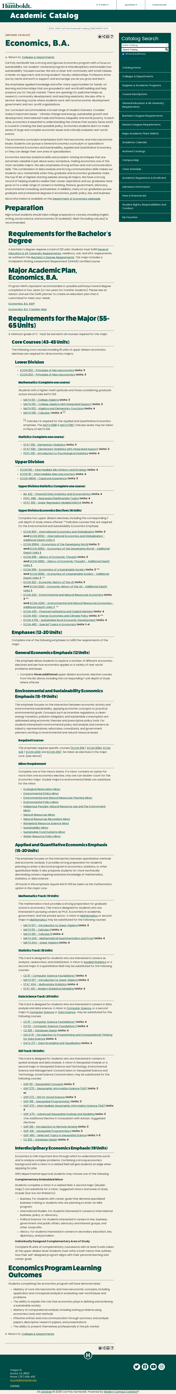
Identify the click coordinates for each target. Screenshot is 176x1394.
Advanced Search (133, 58)
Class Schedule (131, 169)
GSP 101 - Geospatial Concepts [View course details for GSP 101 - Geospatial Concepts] (43, 1084)
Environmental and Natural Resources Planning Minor (57, 798)
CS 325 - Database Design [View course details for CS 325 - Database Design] (40, 1030)
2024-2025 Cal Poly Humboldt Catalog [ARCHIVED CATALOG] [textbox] (81, 29)
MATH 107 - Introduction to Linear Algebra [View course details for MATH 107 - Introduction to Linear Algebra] (50, 925)
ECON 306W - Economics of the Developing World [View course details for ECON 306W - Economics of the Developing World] (55, 544)
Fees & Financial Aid (134, 196)
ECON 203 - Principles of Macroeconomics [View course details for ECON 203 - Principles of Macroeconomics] (47, 375)
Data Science (67, 1012)
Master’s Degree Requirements (141, 125)
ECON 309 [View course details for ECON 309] (78, 748)
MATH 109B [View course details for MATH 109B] (50, 425)
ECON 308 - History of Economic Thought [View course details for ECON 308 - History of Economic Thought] (50, 557)
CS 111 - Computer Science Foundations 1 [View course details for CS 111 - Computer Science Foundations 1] (49, 976)
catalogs (46, 1392)
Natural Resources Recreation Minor (46, 819)
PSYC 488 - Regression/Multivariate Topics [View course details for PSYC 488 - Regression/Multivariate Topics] (51, 498)
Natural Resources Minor (39, 815)
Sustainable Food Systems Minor (44, 832)
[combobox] (81, 29)
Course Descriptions (134, 94)
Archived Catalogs (133, 151)
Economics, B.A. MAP (21, 304)
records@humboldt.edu (23, 1380)
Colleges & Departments (38, 57)
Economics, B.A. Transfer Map (27, 309)
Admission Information (136, 187)
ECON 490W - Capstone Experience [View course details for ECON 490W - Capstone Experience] (43, 478)
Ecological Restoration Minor (41, 789)
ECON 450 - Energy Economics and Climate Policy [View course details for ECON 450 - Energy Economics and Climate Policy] (55, 616)
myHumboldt (159, 5)
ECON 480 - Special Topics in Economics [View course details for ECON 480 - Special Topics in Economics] (49, 624)
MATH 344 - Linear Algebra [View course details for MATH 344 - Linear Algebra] (41, 943)
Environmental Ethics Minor (41, 793)
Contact (15, 1386)
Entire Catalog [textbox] (130, 45)
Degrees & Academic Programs (141, 85)
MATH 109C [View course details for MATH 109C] (67, 425)
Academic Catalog (44, 16)
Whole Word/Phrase (135, 54)
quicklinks (131, 5)
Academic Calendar (134, 142)
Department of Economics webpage (76, 199)
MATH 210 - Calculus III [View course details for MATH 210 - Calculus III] (37, 934)
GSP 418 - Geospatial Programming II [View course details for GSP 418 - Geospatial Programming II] (47, 1131)
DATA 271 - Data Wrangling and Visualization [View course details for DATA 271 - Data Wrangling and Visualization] (52, 1043)
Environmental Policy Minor (41, 802)
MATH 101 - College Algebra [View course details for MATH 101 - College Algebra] (41, 400)
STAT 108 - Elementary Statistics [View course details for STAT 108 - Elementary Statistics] (44, 445)
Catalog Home (131, 68)
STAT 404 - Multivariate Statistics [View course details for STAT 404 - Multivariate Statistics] (45, 984)
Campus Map (130, 160)
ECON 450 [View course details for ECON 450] (53, 752)
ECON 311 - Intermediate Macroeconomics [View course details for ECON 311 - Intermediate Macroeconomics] (47, 474)
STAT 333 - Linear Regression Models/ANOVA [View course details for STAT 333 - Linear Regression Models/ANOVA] (52, 503)
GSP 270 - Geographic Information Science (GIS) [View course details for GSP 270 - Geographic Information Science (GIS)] (55, 1088)
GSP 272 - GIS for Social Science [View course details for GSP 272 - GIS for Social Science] (44, 1097)
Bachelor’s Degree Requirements (142, 116)
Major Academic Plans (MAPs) (140, 134)
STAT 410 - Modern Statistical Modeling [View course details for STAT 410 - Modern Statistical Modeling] (48, 989)
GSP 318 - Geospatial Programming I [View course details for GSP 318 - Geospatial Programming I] (46, 1101)
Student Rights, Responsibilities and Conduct (144, 207)
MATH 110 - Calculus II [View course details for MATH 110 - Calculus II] (37, 930)
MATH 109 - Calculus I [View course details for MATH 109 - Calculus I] (37, 413)
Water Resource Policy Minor (42, 836)
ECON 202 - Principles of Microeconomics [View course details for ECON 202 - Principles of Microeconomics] (47, 370)
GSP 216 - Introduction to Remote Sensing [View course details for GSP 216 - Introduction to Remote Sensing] (50, 1127)
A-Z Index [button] (102, 5)
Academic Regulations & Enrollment (144, 178)
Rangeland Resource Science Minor (46, 823)
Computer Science (79, 1008)
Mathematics (89, 916)
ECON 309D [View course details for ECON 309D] (94, 748)
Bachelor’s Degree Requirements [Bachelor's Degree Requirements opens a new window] (52, 257)
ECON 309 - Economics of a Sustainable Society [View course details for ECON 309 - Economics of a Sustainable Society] (54, 570)
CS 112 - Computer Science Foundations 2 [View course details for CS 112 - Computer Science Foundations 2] (50, 1026)
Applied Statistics (95, 962)
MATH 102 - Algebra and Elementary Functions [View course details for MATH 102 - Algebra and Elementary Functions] (53, 408)
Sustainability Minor (35, 828)
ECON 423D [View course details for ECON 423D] (33, 752)
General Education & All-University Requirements (143, 105)
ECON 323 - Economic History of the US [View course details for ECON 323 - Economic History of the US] (48, 582)
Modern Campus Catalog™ (121, 1392)
